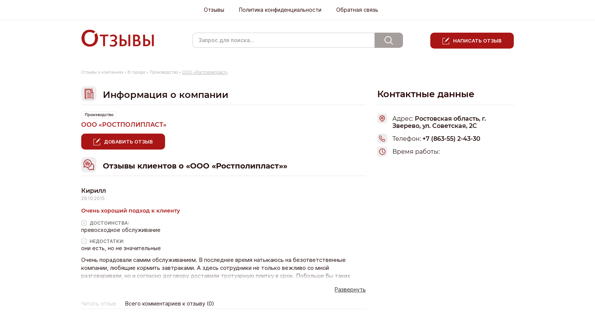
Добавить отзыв (128, 142)
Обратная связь (357, 10)
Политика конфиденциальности (280, 10)
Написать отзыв (477, 41)
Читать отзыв (98, 304)
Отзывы (214, 10)
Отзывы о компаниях (102, 72)
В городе (136, 72)
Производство (164, 72)
